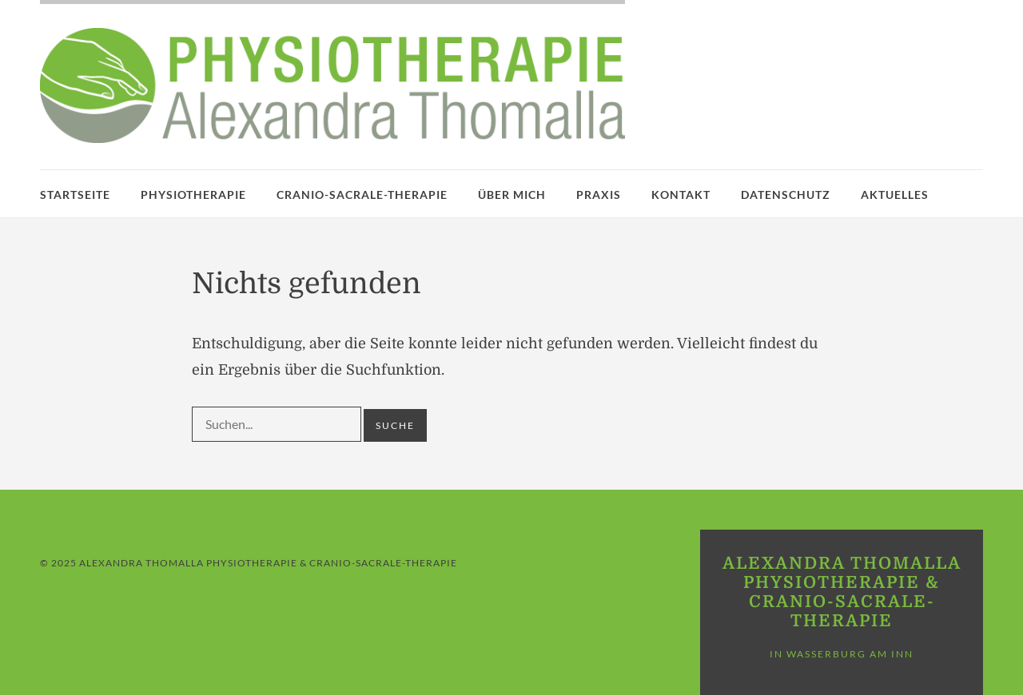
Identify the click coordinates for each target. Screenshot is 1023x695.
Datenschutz (785, 194)
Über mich (512, 194)
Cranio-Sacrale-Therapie (362, 194)
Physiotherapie (193, 194)
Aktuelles (895, 194)
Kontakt (681, 194)
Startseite (75, 194)
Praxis (598, 194)
